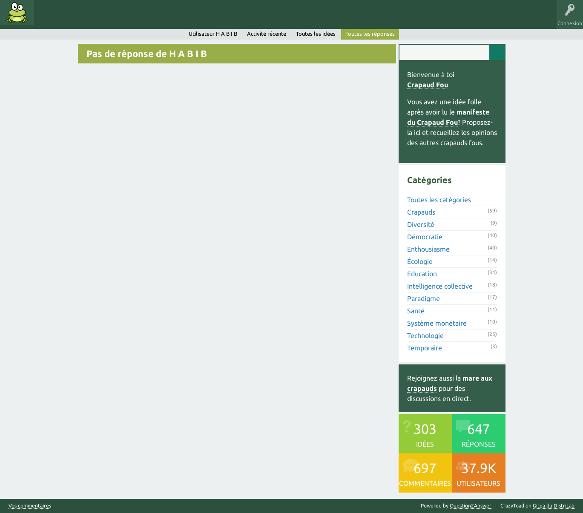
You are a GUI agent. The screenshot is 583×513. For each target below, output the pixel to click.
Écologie (420, 261)
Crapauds (421, 212)
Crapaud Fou (427, 85)
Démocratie (424, 237)
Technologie (425, 335)
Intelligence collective (440, 286)
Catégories (110, 18)
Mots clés (77, 18)
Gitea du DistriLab (553, 505)
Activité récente (266, 34)
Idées (49, 18)
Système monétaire (437, 323)
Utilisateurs (145, 18)
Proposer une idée (191, 18)
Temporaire (424, 348)
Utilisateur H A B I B (213, 34)
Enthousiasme (428, 249)
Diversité (420, 224)
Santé (416, 311)
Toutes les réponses (370, 34)
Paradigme (423, 298)
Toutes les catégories (439, 199)
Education (422, 274)
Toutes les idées (316, 34)
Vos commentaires (30, 505)
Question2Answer (470, 505)
